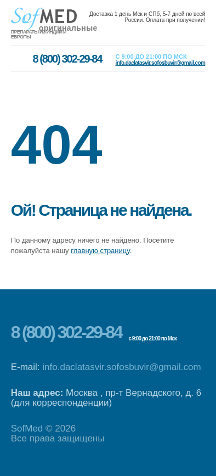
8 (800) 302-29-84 (66, 332)
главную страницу (100, 251)
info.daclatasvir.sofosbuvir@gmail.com (121, 367)
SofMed (27, 428)
